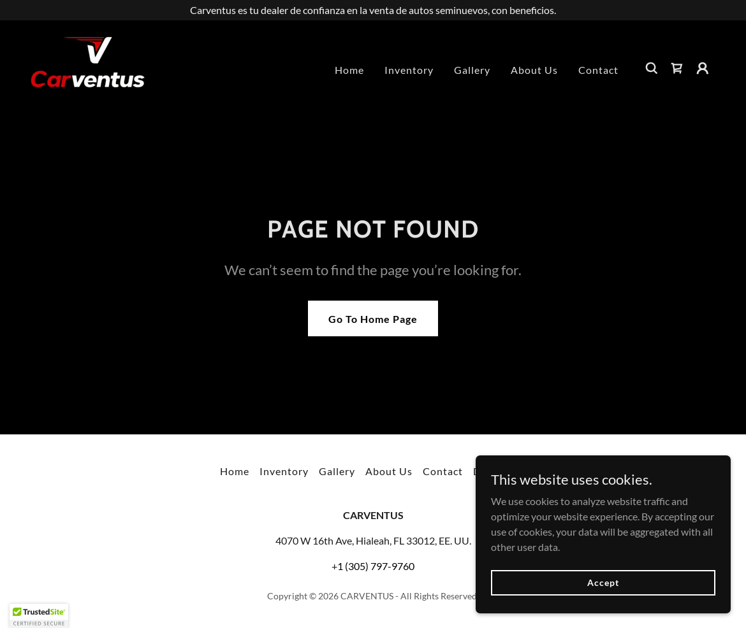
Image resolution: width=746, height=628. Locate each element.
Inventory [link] (409, 70)
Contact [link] (598, 70)
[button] (702, 68)
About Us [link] (534, 70)
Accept (602, 582)
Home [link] (349, 70)
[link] (88, 67)
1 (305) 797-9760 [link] (375, 566)
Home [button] (234, 471)
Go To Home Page (373, 319)
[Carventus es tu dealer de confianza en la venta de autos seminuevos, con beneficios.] (373, 10)
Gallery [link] (472, 70)
